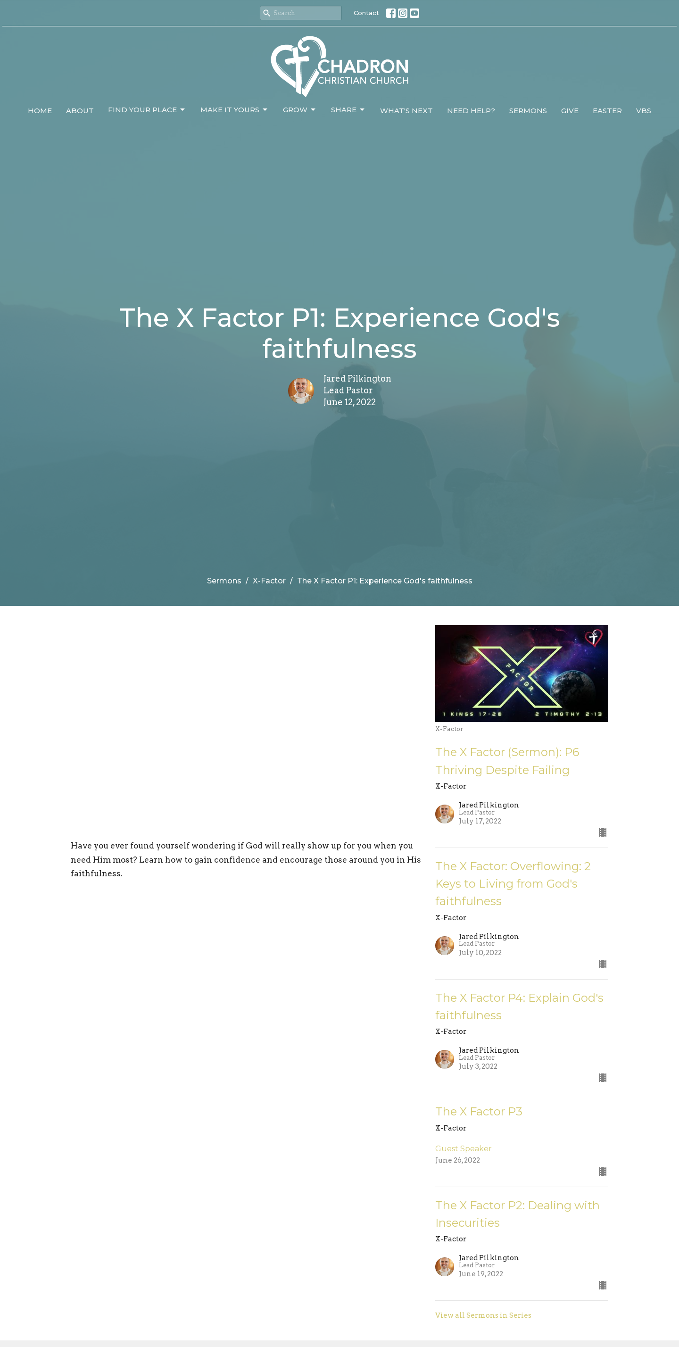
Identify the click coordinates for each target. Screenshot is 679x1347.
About (80, 110)
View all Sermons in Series (483, 1315)
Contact (366, 13)
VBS (643, 110)
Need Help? (471, 110)
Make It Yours (234, 110)
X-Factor (269, 580)
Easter (607, 110)
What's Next (406, 110)
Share (348, 110)
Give (570, 110)
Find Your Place (147, 110)
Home (40, 110)
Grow (300, 110)
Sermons (528, 110)
